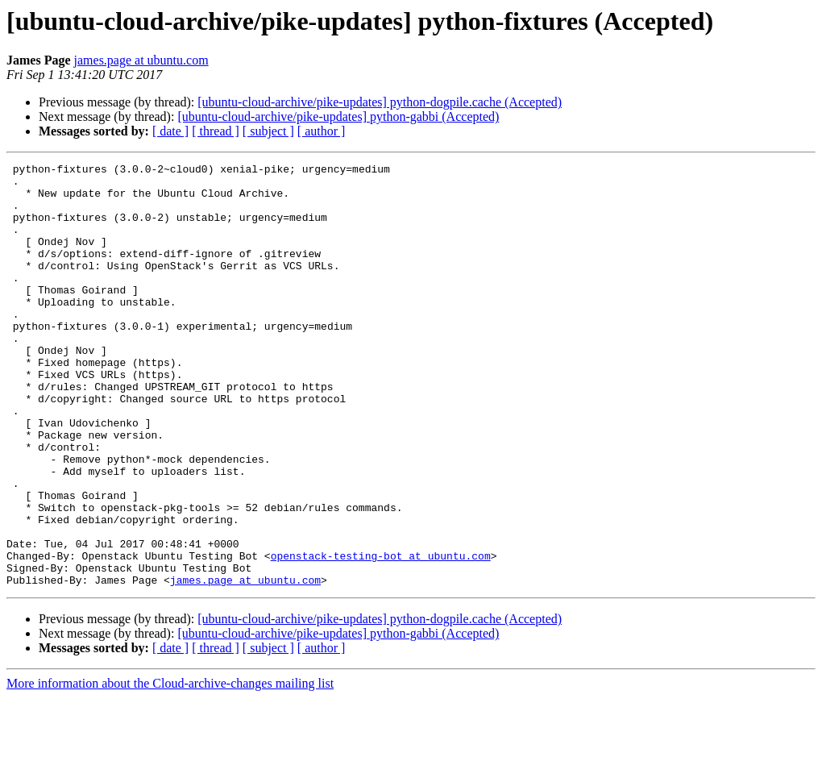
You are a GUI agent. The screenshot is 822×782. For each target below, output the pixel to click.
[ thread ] (215, 131)
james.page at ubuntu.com (141, 60)
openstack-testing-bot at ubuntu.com (381, 635)
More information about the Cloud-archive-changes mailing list (170, 768)
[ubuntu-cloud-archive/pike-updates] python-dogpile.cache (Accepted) (379, 102)
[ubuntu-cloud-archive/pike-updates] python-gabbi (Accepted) (338, 116)
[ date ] (170, 131)
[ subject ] (268, 131)
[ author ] (321, 131)
